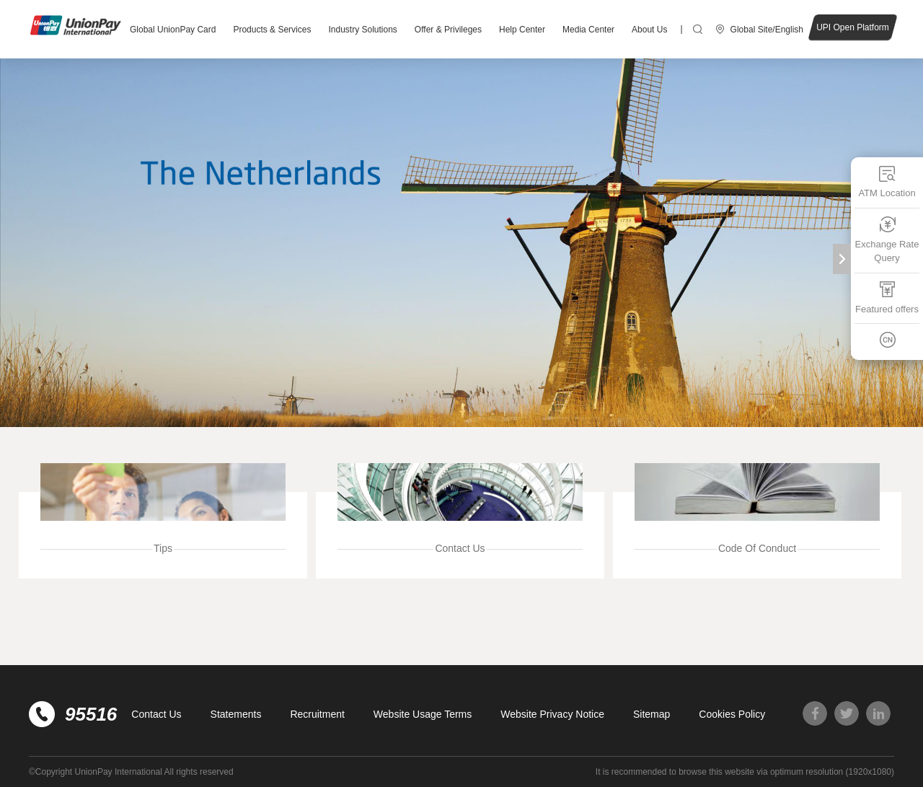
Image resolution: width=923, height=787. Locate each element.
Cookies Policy (732, 714)
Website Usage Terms (423, 714)
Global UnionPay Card (173, 30)
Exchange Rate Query (887, 240)
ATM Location (886, 181)
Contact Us (156, 714)
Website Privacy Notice (552, 714)
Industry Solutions (362, 30)
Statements (236, 714)
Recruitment (317, 714)
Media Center (588, 30)
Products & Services (272, 30)
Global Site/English (766, 30)
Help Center (522, 30)
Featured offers (887, 298)
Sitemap (651, 714)
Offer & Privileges (448, 30)
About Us (649, 30)
